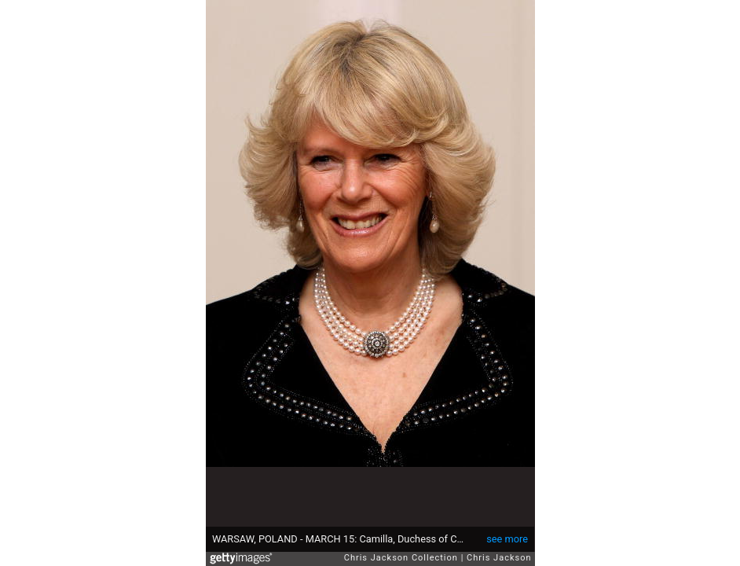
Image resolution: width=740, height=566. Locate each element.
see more (507, 539)
